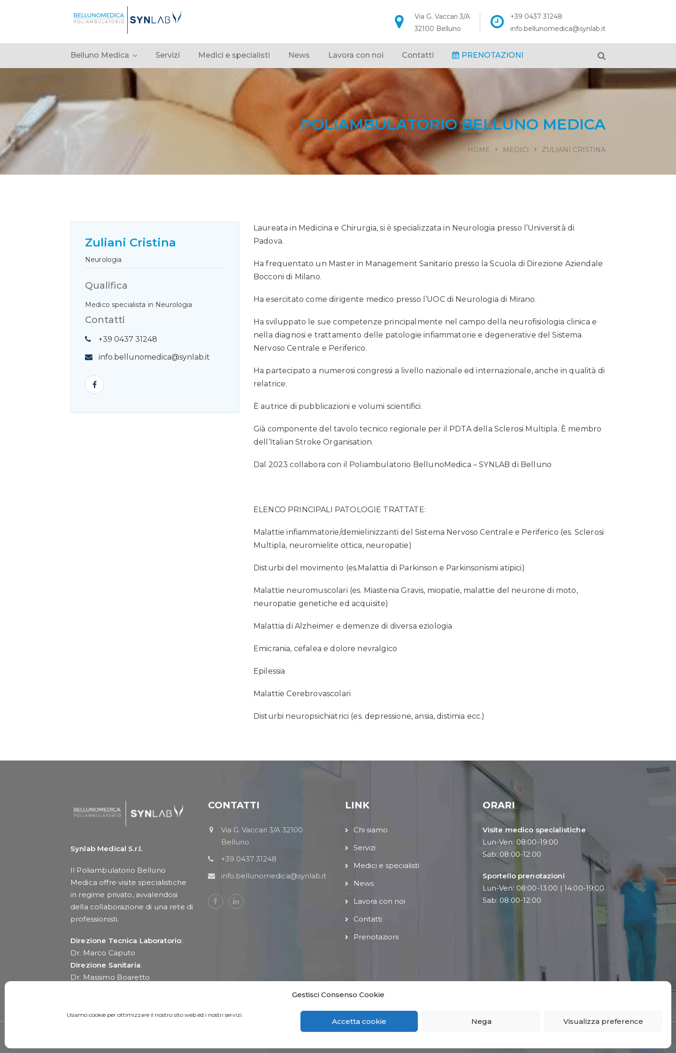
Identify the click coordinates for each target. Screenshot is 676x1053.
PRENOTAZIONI (487, 55)
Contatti (418, 55)
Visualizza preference (603, 1021)
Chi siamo (370, 829)
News (299, 55)
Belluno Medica (99, 55)
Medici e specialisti (234, 55)
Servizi (167, 55)
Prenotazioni (376, 936)
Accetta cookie (359, 1021)
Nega (481, 1021)
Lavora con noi (356, 55)
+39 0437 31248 (536, 16)
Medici (516, 150)
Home (479, 150)
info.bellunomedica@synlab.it (558, 28)
